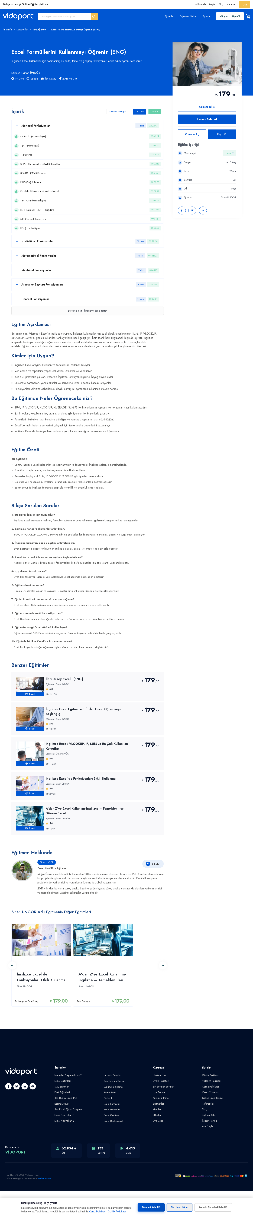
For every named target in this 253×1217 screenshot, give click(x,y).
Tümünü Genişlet (114, 111)
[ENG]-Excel (40, 29)
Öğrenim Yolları (188, 16)
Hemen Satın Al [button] (207, 119)
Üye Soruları (159, 1120)
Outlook (108, 1125)
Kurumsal (231, 4)
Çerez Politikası (210, 1114)
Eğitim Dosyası (61, 1131)
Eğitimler (169, 16)
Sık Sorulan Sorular (163, 1114)
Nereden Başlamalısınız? (67, 1103)
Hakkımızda (200, 4)
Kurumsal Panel (160, 1125)
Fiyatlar (207, 16)
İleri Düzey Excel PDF (65, 1125)
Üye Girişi (158, 1147)
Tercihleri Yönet (179, 1207)
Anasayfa (7, 29)
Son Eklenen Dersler (114, 1109)
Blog (221, 4)
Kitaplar (156, 1136)
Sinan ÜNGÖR (31, 73)
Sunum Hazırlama (113, 1115)
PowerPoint (109, 1120)
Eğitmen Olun (209, 1142)
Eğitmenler (158, 1131)
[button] (94, 16)
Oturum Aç (192, 134)
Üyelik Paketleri (160, 1109)
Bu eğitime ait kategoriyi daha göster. (87, 339)
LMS (244, 4)
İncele (229, 153)
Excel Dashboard (112, 1147)
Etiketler (157, 1142)
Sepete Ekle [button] (207, 107)
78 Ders (17, 79)
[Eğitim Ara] (64, 16)
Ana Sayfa (207, 1153)
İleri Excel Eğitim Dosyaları (67, 1136)
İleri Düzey (48, 79)
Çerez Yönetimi (210, 1120)
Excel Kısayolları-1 (63, 1142)
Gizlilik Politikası (210, 1103)
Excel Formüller (111, 1131)
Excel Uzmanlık (111, 1136)
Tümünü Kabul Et (151, 1207)
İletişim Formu (209, 1147)
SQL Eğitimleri (61, 1114)
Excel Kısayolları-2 (63, 1147)
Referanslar (207, 1131)
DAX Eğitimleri (61, 1120)
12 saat (32, 79)
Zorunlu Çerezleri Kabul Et (213, 1207)
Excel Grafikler (111, 1142)
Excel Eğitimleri (62, 1109)
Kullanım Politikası (211, 1109)
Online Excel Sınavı (212, 1125)
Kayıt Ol (222, 134)
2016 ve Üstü (68, 79)
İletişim (212, 4)
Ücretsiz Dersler (112, 1104)
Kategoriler (22, 29)
